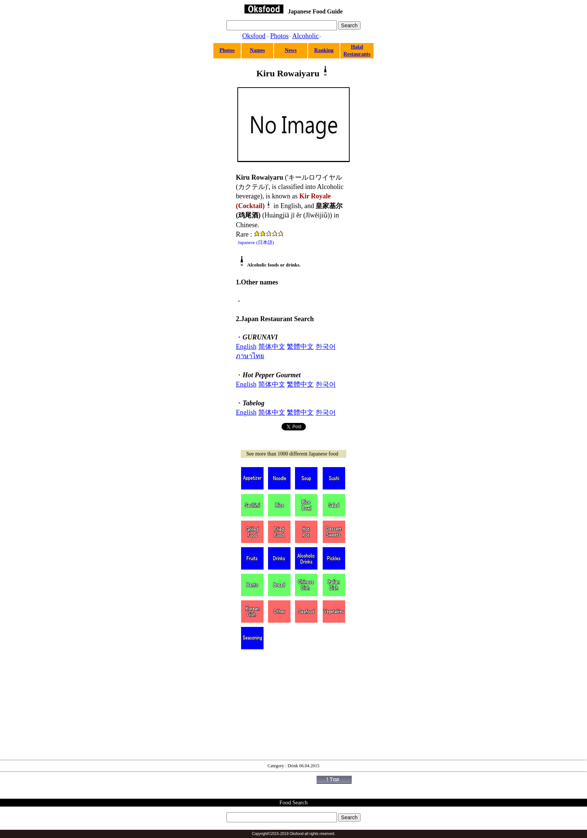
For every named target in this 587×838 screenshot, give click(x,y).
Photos (279, 36)
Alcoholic (305, 36)
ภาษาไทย (250, 356)
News (291, 50)
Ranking (323, 50)
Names (257, 50)
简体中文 (271, 346)
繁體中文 (300, 346)
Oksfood (253, 36)
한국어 (326, 346)
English (246, 346)
